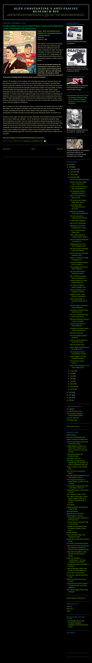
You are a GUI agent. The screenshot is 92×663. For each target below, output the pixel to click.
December (73, 169)
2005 (70, 400)
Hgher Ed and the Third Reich (75, 513)
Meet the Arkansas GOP (77, 344)
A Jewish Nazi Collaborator (78, 220)
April (71, 381)
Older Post (60, 149)
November (73, 172)
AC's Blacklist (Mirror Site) (74, 411)
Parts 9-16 (70, 609)
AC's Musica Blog (72, 420)
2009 (70, 167)
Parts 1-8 (69, 606)
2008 (70, 392)
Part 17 (69, 611)
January (72, 389)
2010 (70, 164)
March (72, 384)
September (73, 177)
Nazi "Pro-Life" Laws (73, 426)
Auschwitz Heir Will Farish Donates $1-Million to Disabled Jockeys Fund (77, 528)
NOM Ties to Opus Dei (76, 333)
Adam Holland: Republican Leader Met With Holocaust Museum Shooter (77, 553)
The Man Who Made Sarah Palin (79, 179)
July (71, 373)
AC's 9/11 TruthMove (73, 418)
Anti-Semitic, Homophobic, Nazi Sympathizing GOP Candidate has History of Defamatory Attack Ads (77, 462)
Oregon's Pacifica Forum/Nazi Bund (77, 439)
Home (33, 149)
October (72, 174)
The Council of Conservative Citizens (77, 543)
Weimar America (71, 435)
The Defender (71, 505)
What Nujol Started (72, 511)
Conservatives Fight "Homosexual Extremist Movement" (77, 207)
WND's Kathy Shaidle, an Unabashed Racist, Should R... (78, 301)
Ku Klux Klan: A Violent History (75, 573)
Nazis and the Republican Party (76, 437)
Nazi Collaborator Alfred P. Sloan (76, 494)
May (71, 378)
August (72, 371)
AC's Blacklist (70, 409)
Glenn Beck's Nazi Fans (74, 458)
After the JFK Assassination (78, 223)
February (73, 386)
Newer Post (6, 149)
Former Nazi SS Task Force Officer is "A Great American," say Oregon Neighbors (77, 585)
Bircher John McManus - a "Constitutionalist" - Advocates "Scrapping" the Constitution (76, 560)
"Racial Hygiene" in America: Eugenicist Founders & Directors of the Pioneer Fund (77, 518)
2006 (70, 397)
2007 (70, 395)
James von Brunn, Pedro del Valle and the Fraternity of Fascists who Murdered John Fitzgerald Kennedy (78, 547)
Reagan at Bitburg (72, 532)
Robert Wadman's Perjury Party (76, 598)
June (71, 376)
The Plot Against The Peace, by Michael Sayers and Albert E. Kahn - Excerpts (77, 481)
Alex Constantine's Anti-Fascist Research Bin (46, 10)
